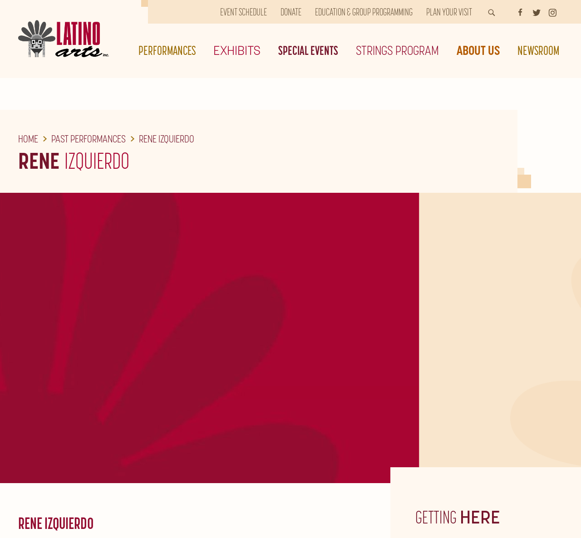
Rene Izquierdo (166, 138)
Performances (167, 50)
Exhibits (237, 50)
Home (28, 138)
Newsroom (538, 50)
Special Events (308, 50)
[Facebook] (520, 11)
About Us (478, 50)
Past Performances (88, 138)
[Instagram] (552, 11)
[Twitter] (536, 11)
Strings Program (397, 50)
